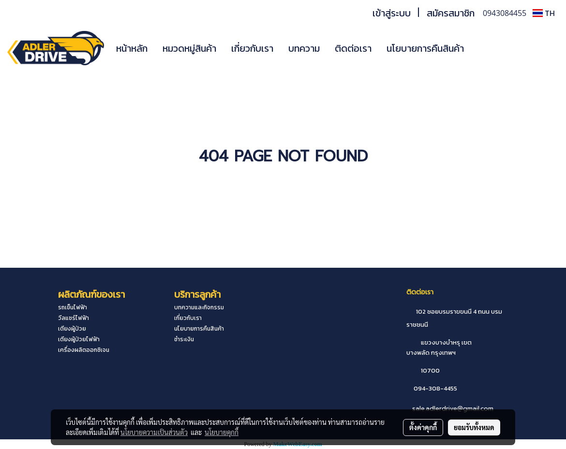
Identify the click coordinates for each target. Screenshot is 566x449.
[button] (485, 48)
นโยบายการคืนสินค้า (425, 48)
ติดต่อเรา (353, 48)
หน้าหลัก (132, 48)
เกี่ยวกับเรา (252, 48)
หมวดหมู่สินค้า (189, 48)
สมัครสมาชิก (451, 13)
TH (544, 13)
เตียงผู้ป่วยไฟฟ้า (79, 339)
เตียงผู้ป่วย (72, 328)
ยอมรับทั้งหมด (474, 427)
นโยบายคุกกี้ (221, 432)
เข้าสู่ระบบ (391, 13)
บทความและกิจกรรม (199, 307)
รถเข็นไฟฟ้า (72, 307)
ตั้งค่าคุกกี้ (423, 427)
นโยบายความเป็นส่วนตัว (154, 432)
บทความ (304, 48)
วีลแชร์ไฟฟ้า (73, 318)
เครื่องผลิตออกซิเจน (83, 350)
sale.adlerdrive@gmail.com (452, 408)
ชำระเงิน (184, 339)
